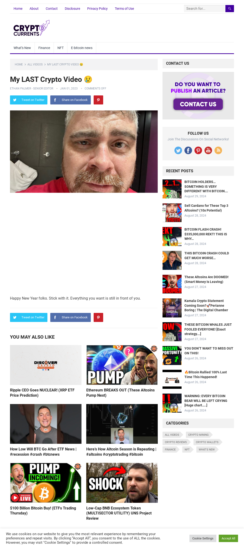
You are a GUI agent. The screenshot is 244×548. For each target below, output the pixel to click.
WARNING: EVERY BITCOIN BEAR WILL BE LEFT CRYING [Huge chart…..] (205, 400)
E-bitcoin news (81, 48)
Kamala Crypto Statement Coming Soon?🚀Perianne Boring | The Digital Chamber (206, 305)
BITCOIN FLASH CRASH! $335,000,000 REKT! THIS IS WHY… (205, 233)
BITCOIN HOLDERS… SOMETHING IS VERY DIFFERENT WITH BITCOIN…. (206, 186)
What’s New (22, 48)
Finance (44, 48)
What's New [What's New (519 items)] (207, 449)
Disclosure (72, 8)
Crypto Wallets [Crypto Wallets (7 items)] (207, 442)
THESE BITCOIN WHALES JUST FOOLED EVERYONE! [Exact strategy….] (208, 329)
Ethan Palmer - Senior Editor (31, 88)
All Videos (35, 64)
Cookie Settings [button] (203, 538)
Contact (52, 8)
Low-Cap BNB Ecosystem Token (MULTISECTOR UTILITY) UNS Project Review (119, 513)
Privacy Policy (97, 8)
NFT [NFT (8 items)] (187, 449)
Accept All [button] (228, 538)
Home (18, 8)
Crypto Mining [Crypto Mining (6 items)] (198, 434)
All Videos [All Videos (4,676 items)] (172, 434)
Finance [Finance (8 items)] (170, 449)
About (34, 8)
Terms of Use (124, 8)
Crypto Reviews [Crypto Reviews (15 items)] (176, 442)
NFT (60, 48)
